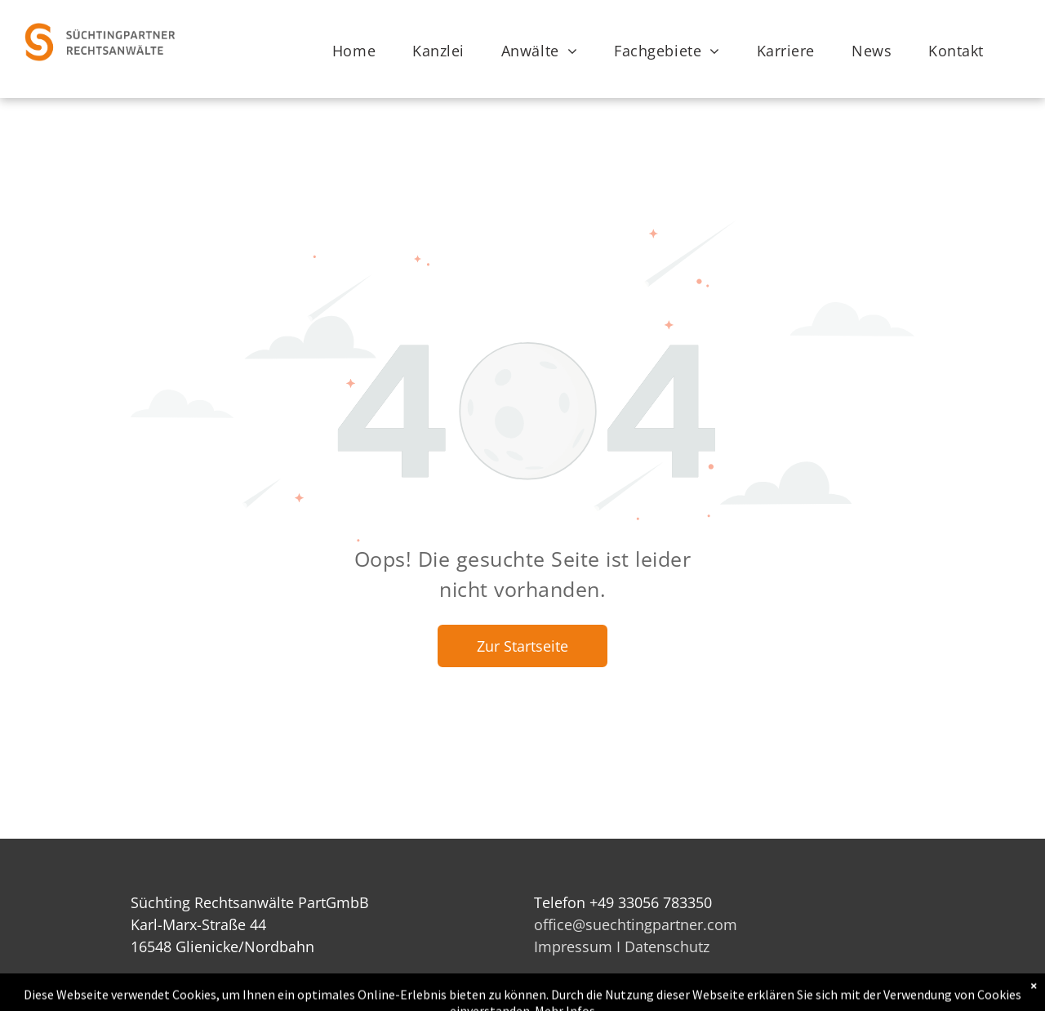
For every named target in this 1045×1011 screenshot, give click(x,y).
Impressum (573, 946)
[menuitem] (360, 51)
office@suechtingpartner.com (635, 924)
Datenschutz (667, 946)
